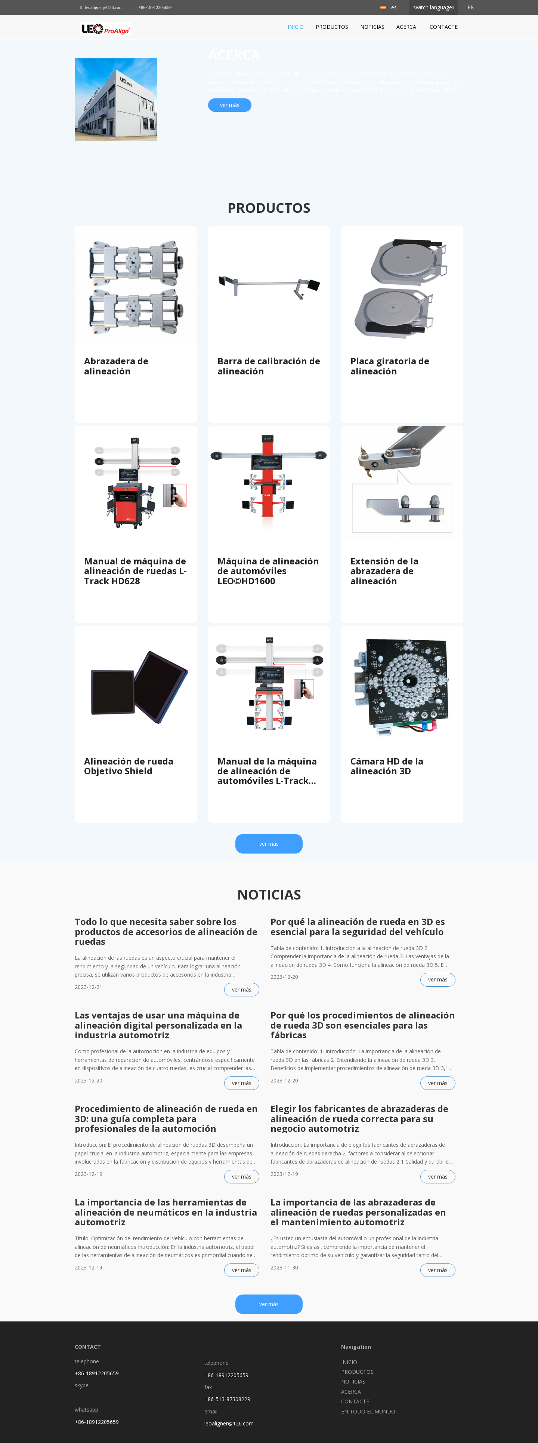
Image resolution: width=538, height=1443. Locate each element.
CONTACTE (444, 26)
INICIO (296, 26)
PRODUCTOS (332, 26)
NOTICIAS (372, 26)
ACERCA (407, 26)
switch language (432, 7)
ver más (229, 104)
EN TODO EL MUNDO (368, 1411)
